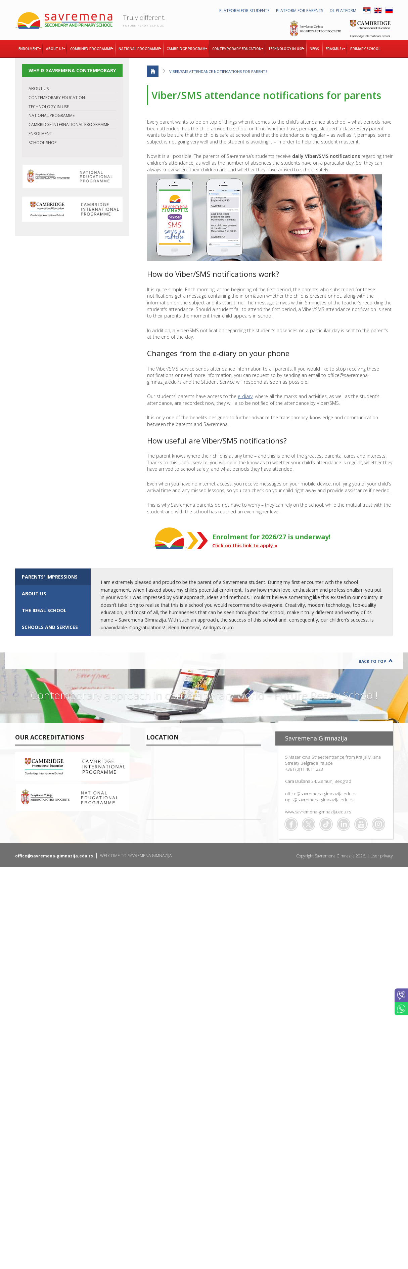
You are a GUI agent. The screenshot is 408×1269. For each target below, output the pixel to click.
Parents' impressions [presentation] (50, 577)
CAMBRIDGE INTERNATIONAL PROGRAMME (69, 124)
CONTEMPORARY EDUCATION (57, 97)
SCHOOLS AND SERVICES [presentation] (50, 627)
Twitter (309, 824)
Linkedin (343, 824)
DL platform (343, 10)
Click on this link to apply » (244, 545)
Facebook (291, 824)
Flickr (378, 824)
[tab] (53, 576)
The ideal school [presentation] (44, 610)
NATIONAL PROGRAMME (52, 115)
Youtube (361, 824)
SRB (367, 10)
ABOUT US (39, 88)
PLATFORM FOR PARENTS (299, 10)
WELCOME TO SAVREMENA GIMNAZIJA (136, 855)
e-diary (245, 396)
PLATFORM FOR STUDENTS (244, 10)
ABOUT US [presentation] (34, 593)
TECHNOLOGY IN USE (49, 107)
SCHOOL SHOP (43, 142)
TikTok (326, 824)
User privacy (381, 856)
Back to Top (372, 661)
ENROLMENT (40, 133)
